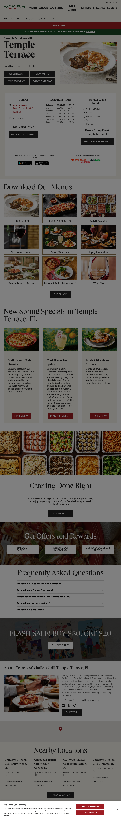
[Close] (117, 810)
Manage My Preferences (90, 808)
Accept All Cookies (90, 814)
